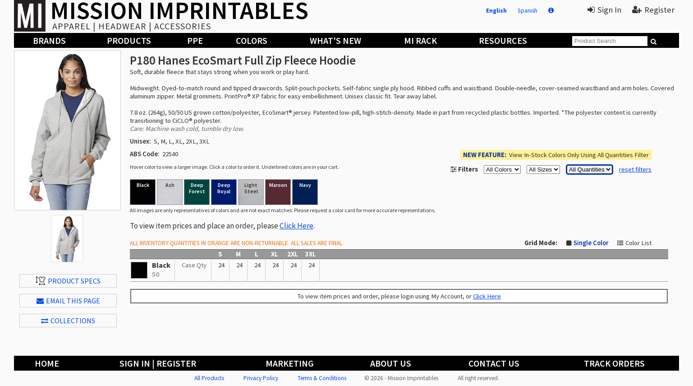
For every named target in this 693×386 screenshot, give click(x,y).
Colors (251, 40)
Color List (638, 243)
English (496, 10)
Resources (503, 40)
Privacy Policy (260, 378)
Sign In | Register (157, 363)
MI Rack (420, 40)
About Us (390, 363)
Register (653, 10)
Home (47, 363)
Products (129, 40)
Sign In (604, 10)
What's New (335, 40)
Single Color (591, 243)
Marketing (290, 363)
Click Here (296, 226)
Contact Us (493, 363)
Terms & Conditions (322, 378)
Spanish (527, 10)
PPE (195, 40)
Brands (49, 40)
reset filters (635, 169)
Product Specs (68, 280)
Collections (68, 320)
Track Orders (614, 363)
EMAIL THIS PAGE (68, 300)
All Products (209, 378)
